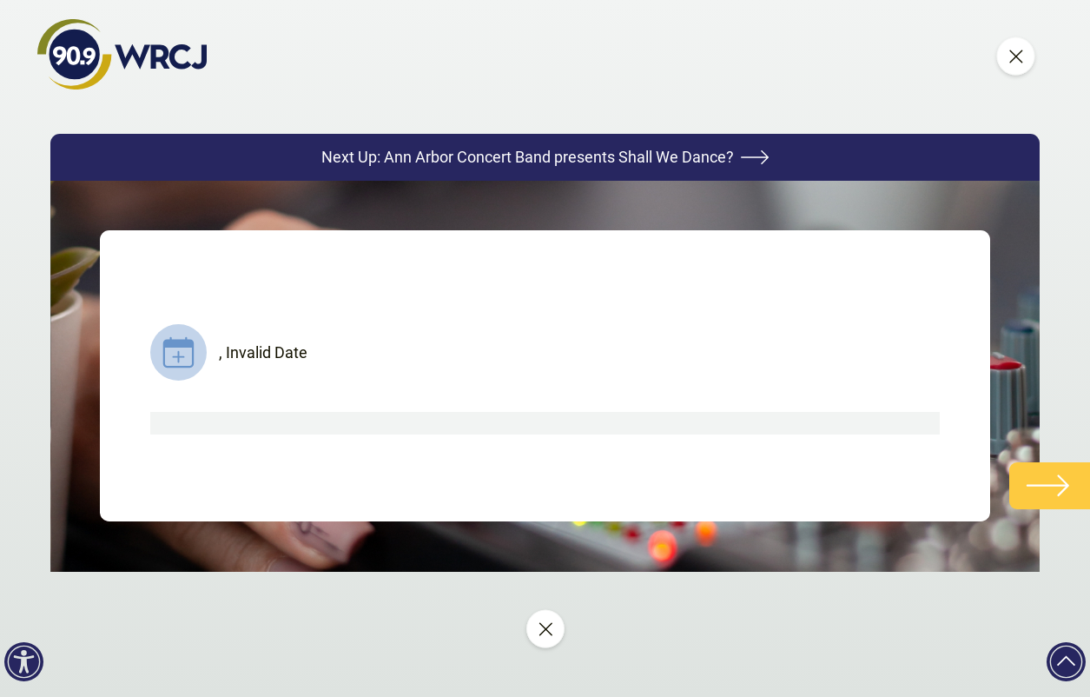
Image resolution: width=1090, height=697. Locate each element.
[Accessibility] (23, 661)
